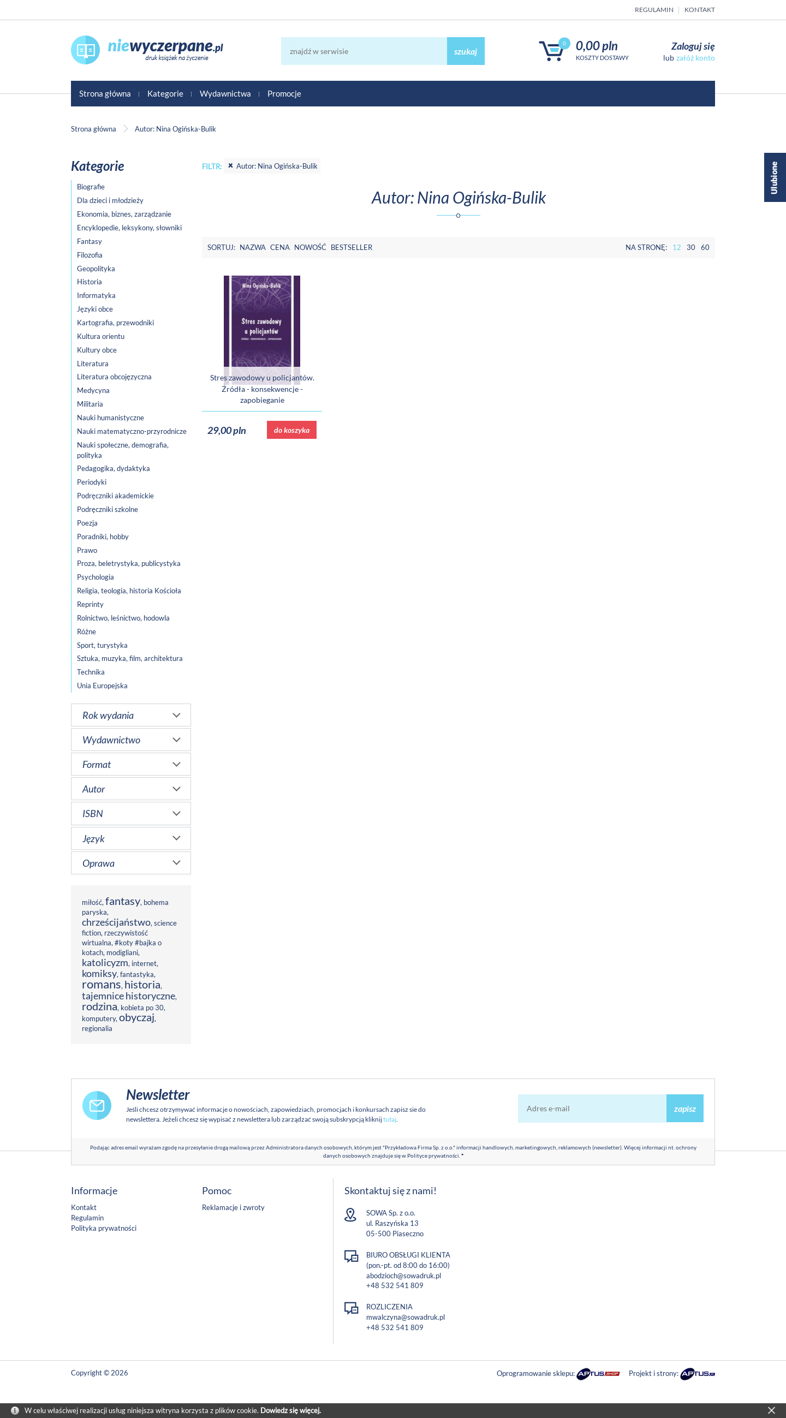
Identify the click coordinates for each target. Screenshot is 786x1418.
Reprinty (90, 604)
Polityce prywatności (433, 1155)
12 (676, 247)
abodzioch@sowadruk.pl (403, 1275)
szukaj (465, 51)
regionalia (97, 1028)
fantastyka (137, 974)
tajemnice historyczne (128, 996)
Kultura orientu (100, 336)
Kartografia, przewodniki (115, 322)
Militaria (90, 404)
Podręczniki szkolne (107, 509)
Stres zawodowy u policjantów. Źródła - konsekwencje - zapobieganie (262, 388)
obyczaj (136, 1017)
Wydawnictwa (225, 93)
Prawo (87, 550)
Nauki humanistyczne (110, 417)
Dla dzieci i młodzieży (110, 200)
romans (101, 983)
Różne (86, 631)
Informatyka (96, 295)
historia (142, 984)
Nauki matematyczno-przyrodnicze (132, 431)
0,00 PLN (597, 45)
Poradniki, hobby (103, 536)
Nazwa (253, 247)
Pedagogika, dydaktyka (113, 468)
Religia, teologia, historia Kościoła (129, 590)
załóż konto (695, 57)
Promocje (284, 93)
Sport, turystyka (102, 645)
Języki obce (95, 309)
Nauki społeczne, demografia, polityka (123, 450)
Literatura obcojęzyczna (114, 376)
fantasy (122, 901)
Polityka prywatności (103, 1228)
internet (144, 963)
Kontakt (699, 9)
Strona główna (105, 93)
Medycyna (93, 390)
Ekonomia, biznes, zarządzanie (124, 214)
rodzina (99, 1006)
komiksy (99, 973)
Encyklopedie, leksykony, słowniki (129, 227)
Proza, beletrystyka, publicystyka (129, 563)
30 (691, 247)
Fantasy (89, 241)
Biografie (91, 186)
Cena (280, 247)
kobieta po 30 (142, 1007)
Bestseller (351, 247)
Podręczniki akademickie (115, 495)
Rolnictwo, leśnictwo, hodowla (123, 617)
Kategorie (165, 93)
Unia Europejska (102, 685)
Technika (91, 672)
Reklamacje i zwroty (233, 1207)
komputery (99, 1018)
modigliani (122, 952)
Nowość (310, 247)
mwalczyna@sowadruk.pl (405, 1317)
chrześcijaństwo (116, 922)
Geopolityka (96, 268)
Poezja (87, 523)
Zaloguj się (693, 46)
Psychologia (95, 577)
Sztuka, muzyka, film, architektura (130, 658)
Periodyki (91, 482)
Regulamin (654, 9)
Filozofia (90, 255)
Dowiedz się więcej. (290, 1410)
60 (705, 247)
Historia (89, 281)
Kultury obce (97, 349)
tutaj (389, 1119)
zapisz (685, 1108)
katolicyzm (105, 962)
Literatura (93, 363)
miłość (92, 902)
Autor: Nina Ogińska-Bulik (272, 166)
